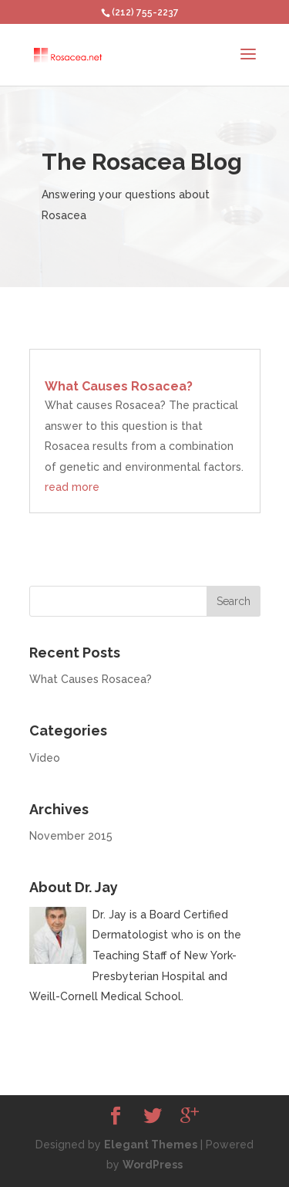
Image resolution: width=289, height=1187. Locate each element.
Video (44, 758)
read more (72, 487)
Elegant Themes (150, 1144)
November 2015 (71, 836)
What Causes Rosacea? (119, 386)
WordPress (153, 1164)
